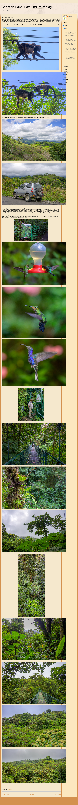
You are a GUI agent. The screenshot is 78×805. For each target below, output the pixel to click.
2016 (65, 72)
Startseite (31, 794)
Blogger (47, 801)
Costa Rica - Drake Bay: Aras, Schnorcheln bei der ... (70, 58)
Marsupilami (70, 16)
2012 (65, 79)
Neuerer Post (5, 794)
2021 (65, 25)
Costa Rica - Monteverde (69, 35)
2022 (65, 23)
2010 (65, 82)
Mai (66, 28)
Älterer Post (57, 794)
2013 (65, 77)
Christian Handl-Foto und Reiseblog (27, 7)
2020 (65, 66)
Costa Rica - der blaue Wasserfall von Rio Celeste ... (70, 40)
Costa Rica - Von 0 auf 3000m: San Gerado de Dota (70, 54)
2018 (65, 69)
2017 (65, 71)
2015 (65, 74)
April (66, 64)
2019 (65, 67)
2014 (65, 76)
